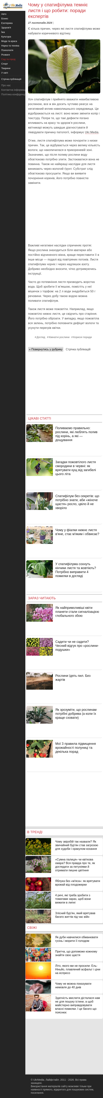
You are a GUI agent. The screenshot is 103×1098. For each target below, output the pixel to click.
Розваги (5, 54)
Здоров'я (6, 27)
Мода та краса (9, 41)
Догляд (41, 337)
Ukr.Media (91, 132)
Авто (3, 14)
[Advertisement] (64, 214)
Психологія (7, 50)
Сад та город (8, 59)
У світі (4, 72)
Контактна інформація (14, 89)
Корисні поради (82, 337)
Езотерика (6, 23)
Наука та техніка (10, 45)
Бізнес (4, 18)
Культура (6, 36)
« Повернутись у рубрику (45, 349)
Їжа (3, 32)
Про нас (6, 85)
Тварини (5, 68)
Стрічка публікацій (78, 349)
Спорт (4, 63)
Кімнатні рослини (59, 337)
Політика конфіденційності (16, 94)
